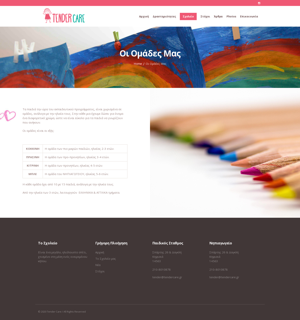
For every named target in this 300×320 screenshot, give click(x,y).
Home (138, 63)
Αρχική (99, 252)
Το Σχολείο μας (105, 258)
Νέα (97, 265)
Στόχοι (100, 271)
